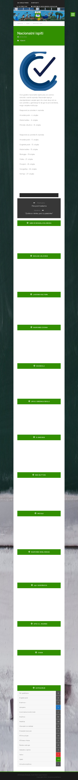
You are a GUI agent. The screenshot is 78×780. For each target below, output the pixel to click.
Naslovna (20, 23)
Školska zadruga (24, 745)
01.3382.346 (22, 6)
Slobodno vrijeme (24, 750)
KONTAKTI (35, 3)
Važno (21, 754)
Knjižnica (22, 717)
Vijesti (28, 23)
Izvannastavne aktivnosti (27, 712)
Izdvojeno (22, 707)
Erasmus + (22, 702)
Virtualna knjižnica (25, 764)
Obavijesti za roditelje (26, 726)
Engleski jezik (23, 698)
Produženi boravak (25, 731)
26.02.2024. (23, 37)
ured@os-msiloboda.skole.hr (44, 6)
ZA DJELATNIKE (23, 3)
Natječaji (22, 721)
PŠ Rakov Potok (24, 740)
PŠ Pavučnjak (23, 735)
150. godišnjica (24, 693)
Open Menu (72, 14)
